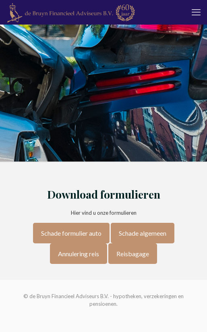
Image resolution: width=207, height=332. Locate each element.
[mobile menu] (196, 12)
